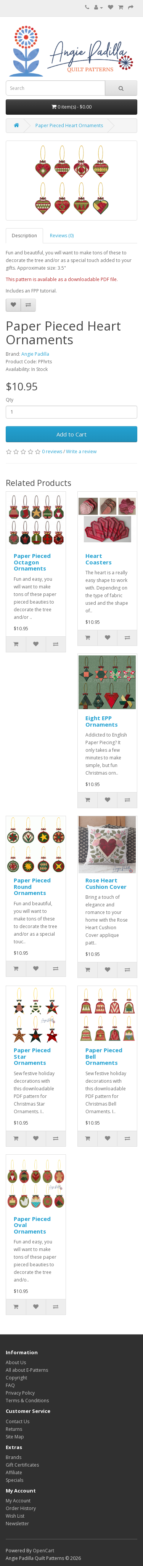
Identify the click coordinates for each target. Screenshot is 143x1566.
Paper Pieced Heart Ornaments (69, 125)
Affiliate (14, 1472)
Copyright (16, 1377)
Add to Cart (71, 434)
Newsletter (17, 1523)
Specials (14, 1480)
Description (24, 235)
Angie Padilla (35, 354)
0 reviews (52, 451)
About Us (16, 1362)
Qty (9, 399)
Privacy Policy (20, 1393)
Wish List (15, 1516)
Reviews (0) (62, 235)
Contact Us (17, 1421)
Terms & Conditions (27, 1400)
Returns (14, 1429)
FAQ (10, 1385)
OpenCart (43, 1550)
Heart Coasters (98, 559)
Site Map (15, 1436)
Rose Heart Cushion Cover (106, 883)
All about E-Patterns (27, 1370)
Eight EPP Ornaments (101, 721)
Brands (13, 1457)
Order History (21, 1508)
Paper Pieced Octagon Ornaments (32, 562)
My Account (18, 1500)
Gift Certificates (22, 1465)
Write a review (81, 451)
